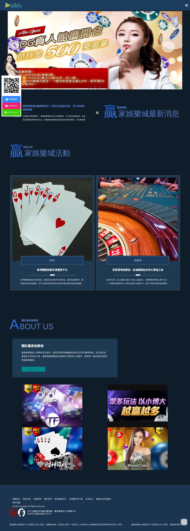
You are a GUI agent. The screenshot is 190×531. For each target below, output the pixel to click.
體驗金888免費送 (103, 499)
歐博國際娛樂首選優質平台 (52, 269)
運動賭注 (16, 499)
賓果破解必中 (60, 499)
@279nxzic (11, 112)
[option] (95, 50)
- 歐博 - (52, 260)
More (33, 369)
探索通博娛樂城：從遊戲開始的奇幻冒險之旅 (137, 269)
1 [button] (90, 86)
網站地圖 (16, 502)
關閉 (24, 80)
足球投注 (89, 499)
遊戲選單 (37, 499)
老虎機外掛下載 (76, 499)
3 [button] (99, 86)
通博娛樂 (11, 99)
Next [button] (97, 112)
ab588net (11, 105)
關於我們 (48, 499)
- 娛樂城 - (138, 260)
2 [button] (95, 86)
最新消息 (27, 499)
